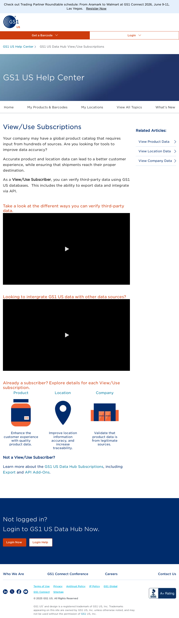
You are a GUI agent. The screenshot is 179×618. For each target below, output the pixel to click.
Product (20, 393)
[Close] (174, 4)
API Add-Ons (37, 472)
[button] (44, 35)
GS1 (83, 613)
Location (63, 393)
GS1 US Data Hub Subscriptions (74, 467)
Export (9, 472)
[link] (11, 22)
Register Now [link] (96, 8)
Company (105, 393)
